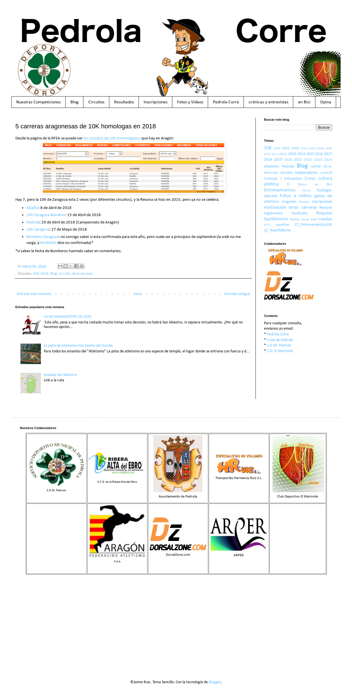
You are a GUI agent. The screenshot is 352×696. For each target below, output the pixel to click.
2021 (298, 160)
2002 (286, 148)
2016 (319, 154)
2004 (304, 148)
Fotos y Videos (190, 102)
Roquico (324, 213)
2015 (310, 154)
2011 (275, 154)
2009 (328, 148)
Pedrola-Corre (226, 102)
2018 (45, 273)
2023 (318, 160)
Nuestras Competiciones (38, 102)
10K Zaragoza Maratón (45, 215)
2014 (301, 154)
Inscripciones (155, 102)
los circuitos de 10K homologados (112, 138)
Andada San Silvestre (60, 375)
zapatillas (282, 225)
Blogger (215, 682)
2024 (328, 160)
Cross (310, 178)
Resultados (124, 102)
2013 (292, 154)
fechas (307, 190)
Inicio (137, 294)
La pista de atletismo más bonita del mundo (78, 346)
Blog (74, 102)
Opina (325, 102)
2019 (278, 160)
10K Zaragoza (37, 229)
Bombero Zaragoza (42, 237)
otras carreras (82, 273)
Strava (294, 219)
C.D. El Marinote (280, 351)
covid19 (326, 173)
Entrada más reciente (34, 294)
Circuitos (96, 102)
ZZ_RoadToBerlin (277, 230)
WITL (267, 225)
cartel (315, 166)
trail (314, 219)
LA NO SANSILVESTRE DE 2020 (67, 317)
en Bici (304, 102)
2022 (308, 160)
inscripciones (322, 202)
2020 (288, 160)
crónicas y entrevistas (268, 102)
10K (36, 273)
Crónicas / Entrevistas (283, 179)
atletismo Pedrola (279, 166)
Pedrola (32, 222)
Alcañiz (32, 208)
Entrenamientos (280, 190)
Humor (304, 202)
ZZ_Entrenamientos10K (313, 225)
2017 (328, 154)
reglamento (273, 213)
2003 (295, 148)
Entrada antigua (237, 294)
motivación (275, 207)
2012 (283, 154)
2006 (320, 148)
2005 (312, 148)
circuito (64, 273)
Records (325, 208)
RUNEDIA (48, 243)
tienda (305, 219)
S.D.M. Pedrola (279, 345)
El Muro (296, 184)
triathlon (325, 219)
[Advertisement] (176, 622)
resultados (299, 213)
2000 (277, 148)
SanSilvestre (276, 219)
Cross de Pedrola (280, 340)
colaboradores (306, 173)
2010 (267, 154)
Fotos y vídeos (296, 195)
